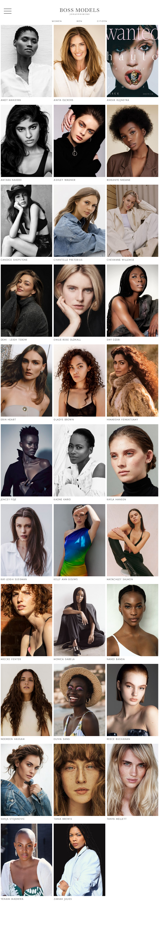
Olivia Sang (62, 739)
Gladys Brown (64, 419)
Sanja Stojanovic (13, 819)
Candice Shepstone (14, 260)
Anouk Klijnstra (118, 100)
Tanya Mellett (117, 819)
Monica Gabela (64, 659)
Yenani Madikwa (12, 899)
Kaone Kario (62, 499)
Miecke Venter (11, 659)
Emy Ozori (113, 340)
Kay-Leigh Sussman (14, 579)
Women (57, 21)
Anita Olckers (63, 100)
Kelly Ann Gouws (66, 579)
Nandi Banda (116, 659)
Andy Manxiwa (11, 100)
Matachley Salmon (120, 579)
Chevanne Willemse (120, 260)
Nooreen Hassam (13, 739)
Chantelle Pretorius (68, 260)
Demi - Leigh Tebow (14, 340)
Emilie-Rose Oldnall (67, 340)
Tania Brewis (63, 819)
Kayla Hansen (116, 499)
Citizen (102, 21)
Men (79, 21)
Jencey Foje (8, 499)
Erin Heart (8, 419)
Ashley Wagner (64, 180)
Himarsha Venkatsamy (122, 419)
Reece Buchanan (118, 739)
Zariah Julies (63, 899)
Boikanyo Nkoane (119, 180)
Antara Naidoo (11, 180)
